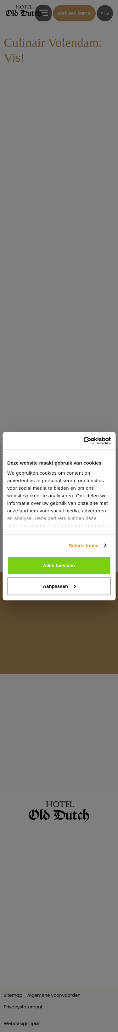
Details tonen (83, 545)
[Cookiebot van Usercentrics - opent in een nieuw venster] (84, 441)
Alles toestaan (59, 565)
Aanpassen (59, 586)
